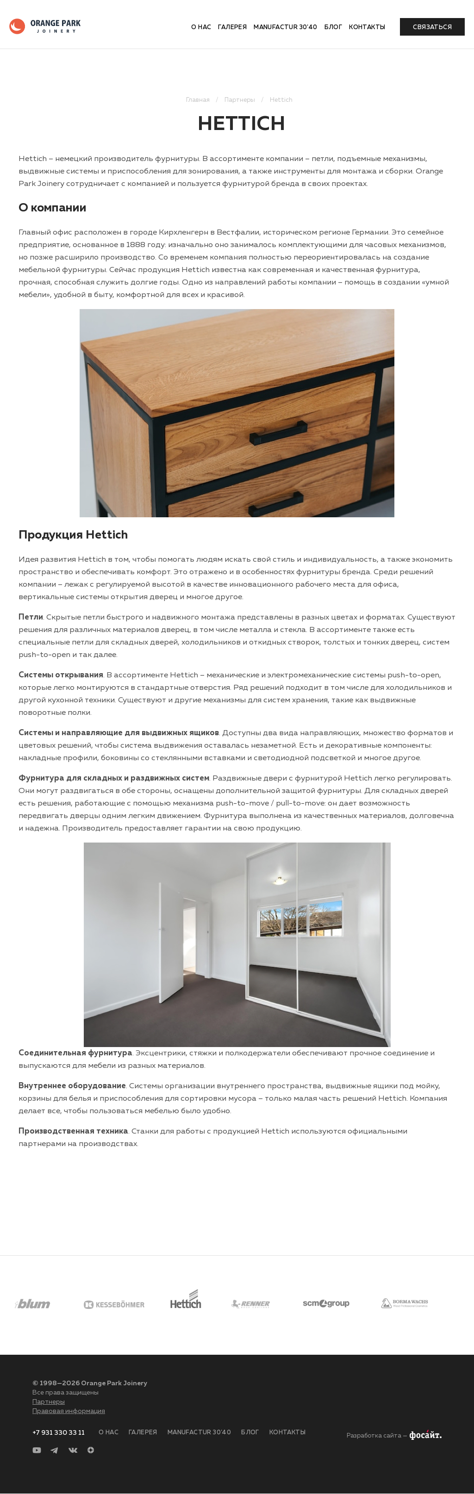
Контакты (367, 28)
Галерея (232, 28)
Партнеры (48, 1402)
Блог (333, 28)
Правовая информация (68, 1411)
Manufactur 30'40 (285, 28)
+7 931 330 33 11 (58, 1433)
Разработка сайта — (377, 1436)
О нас (201, 28)
